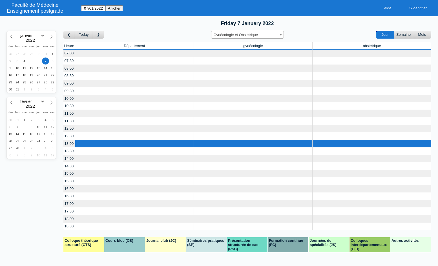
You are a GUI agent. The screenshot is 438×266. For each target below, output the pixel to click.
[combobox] (247, 35)
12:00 (69, 128)
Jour (385, 34)
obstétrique (372, 46)
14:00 (69, 158)
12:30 (69, 136)
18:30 (69, 226)
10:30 (69, 106)
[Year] (32, 40)
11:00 (69, 113)
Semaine (403, 34)
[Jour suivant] (98, 35)
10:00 (69, 98)
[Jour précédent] (69, 35)
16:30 (69, 196)
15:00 (69, 173)
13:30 (69, 151)
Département (134, 46)
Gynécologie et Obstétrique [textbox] (236, 35)
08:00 (69, 68)
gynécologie (253, 46)
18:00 (69, 219)
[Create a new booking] (134, 53)
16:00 (69, 189)
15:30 (69, 181)
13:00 (69, 143)
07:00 (69, 53)
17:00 (69, 203)
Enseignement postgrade (35, 11)
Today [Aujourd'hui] (84, 34)
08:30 (69, 76)
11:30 (69, 121)
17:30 (69, 211)
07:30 (69, 61)
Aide (387, 8)
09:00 (69, 83)
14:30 (69, 166)
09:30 (69, 91)
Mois (422, 34)
